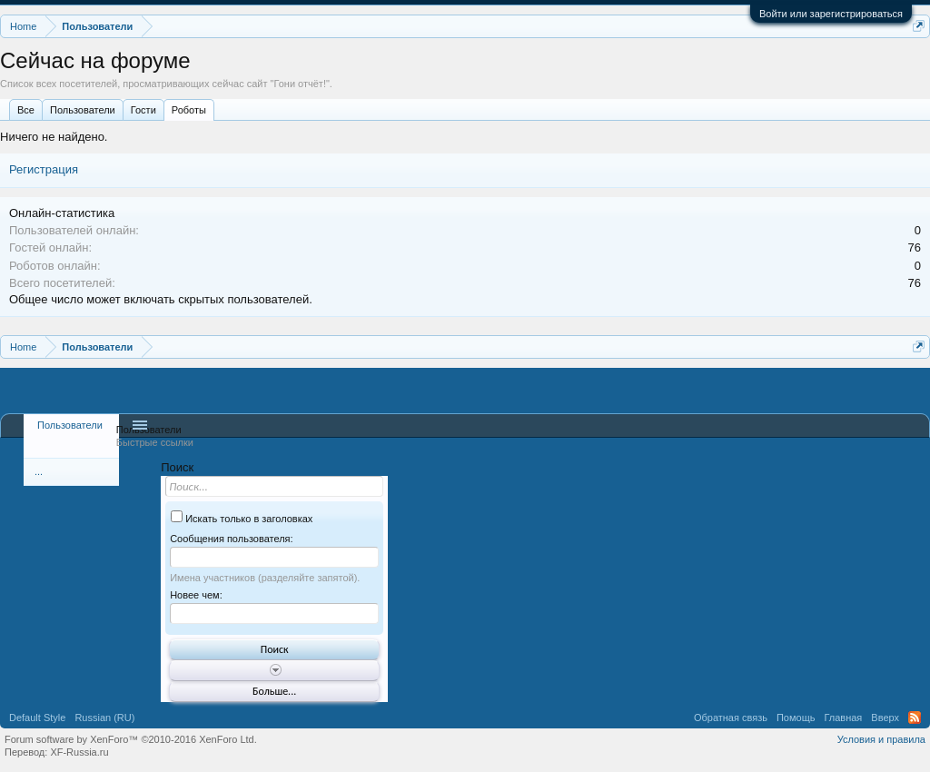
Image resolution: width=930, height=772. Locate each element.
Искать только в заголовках (241, 518)
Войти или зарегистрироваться (831, 13)
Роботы (189, 109)
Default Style (37, 717)
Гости (143, 109)
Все (26, 109)
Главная (843, 717)
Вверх (885, 717)
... (39, 471)
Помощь (796, 717)
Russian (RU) (104, 717)
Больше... (274, 691)
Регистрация (43, 169)
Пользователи (82, 109)
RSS (914, 717)
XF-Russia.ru (79, 752)
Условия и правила (881, 739)
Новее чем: (196, 594)
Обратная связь (730, 717)
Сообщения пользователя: (231, 538)
